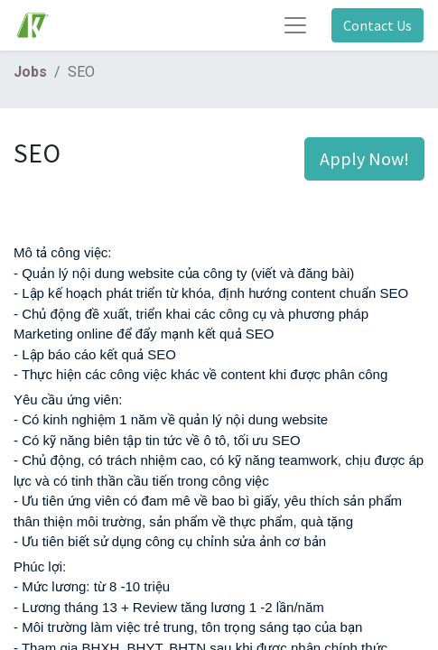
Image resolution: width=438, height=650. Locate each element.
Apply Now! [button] (364, 158)
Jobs (30, 71)
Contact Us (377, 25)
